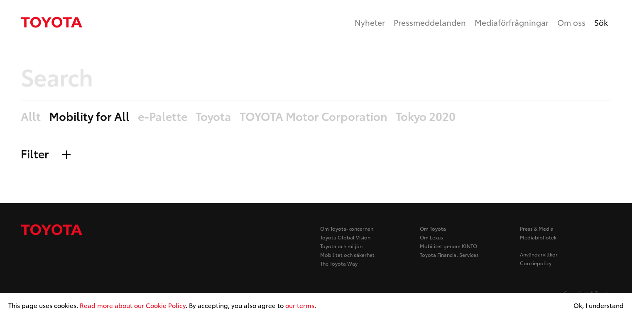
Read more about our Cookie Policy (133, 305)
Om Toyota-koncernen (346, 228)
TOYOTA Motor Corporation (313, 116)
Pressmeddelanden (430, 22)
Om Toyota (433, 228)
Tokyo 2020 (426, 116)
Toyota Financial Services (449, 254)
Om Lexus (431, 237)
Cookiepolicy (535, 262)
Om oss (571, 22)
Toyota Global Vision (345, 237)
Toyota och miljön (341, 245)
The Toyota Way (339, 263)
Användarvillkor (539, 254)
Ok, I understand (598, 305)
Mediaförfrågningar (512, 22)
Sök (601, 22)
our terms (299, 305)
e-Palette (162, 116)
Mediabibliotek (538, 237)
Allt (31, 116)
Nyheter (370, 22)
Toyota (213, 116)
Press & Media (537, 228)
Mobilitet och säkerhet (347, 254)
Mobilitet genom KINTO (448, 245)
